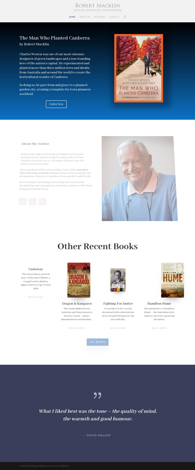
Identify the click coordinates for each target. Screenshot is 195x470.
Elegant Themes (38, 466)
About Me (84, 17)
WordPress (63, 466)
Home (72, 17)
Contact (114, 17)
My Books (99, 17)
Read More (77, 328)
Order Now (56, 104)
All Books (97, 342)
